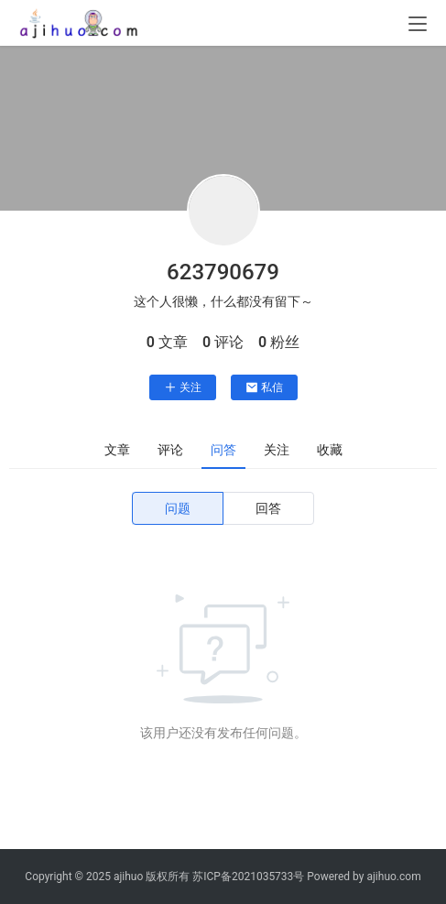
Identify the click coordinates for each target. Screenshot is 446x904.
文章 (117, 449)
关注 (182, 387)
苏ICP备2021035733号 (248, 876)
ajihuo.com (393, 876)
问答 (223, 449)
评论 (170, 449)
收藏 (330, 449)
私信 (264, 387)
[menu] (417, 23)
